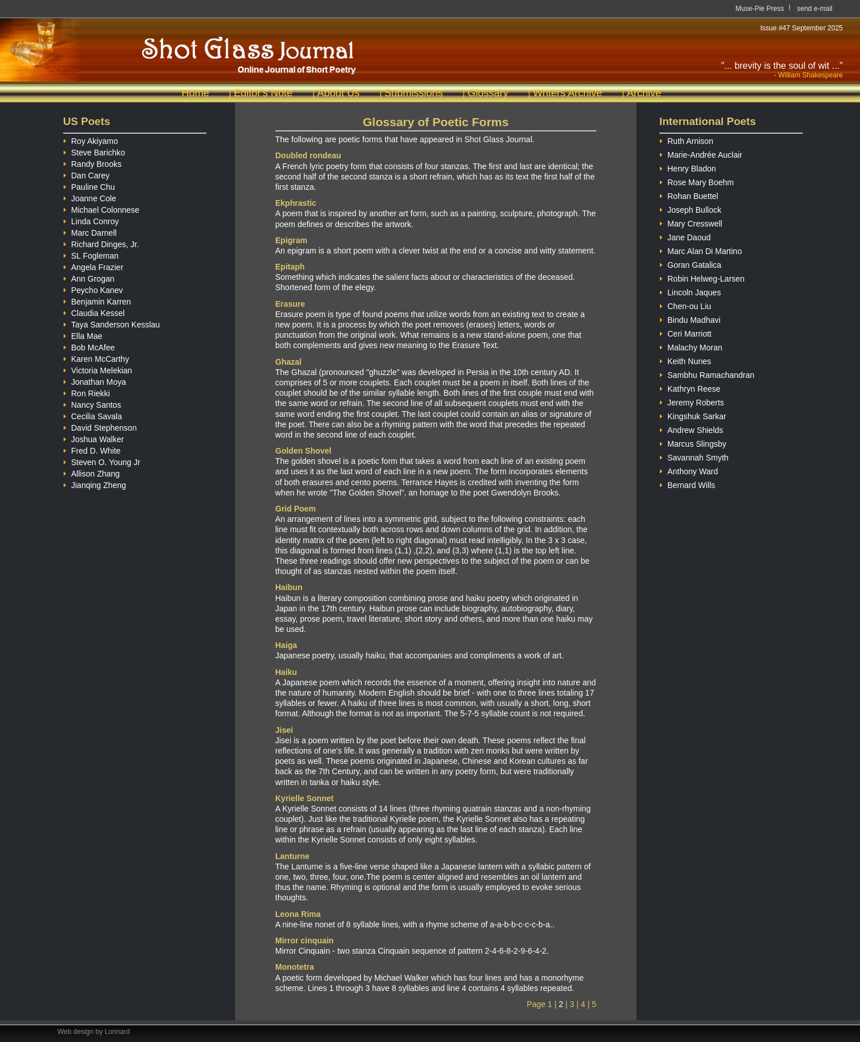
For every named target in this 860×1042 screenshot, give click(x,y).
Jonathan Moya (94, 380)
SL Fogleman (91, 254)
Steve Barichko (94, 151)
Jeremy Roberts (691, 401)
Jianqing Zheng (94, 483)
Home (195, 93)
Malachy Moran (690, 346)
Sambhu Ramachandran (707, 374)
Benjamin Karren (97, 300)
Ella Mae (82, 334)
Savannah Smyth (694, 456)
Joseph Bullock (690, 208)
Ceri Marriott (685, 332)
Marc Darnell (89, 231)
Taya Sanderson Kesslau (111, 323)
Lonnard (117, 1032)
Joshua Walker (93, 437)
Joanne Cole (89, 196)
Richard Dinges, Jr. (101, 242)
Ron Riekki (86, 391)
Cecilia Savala (92, 414)
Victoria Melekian (97, 368)
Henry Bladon (687, 167)
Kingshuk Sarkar (692, 415)
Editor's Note (263, 93)
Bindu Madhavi (690, 319)
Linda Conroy (91, 219)
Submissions (413, 93)
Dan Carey (86, 173)
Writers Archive (568, 93)
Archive (644, 93)
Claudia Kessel (93, 311)
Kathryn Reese (690, 387)
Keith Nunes (685, 360)
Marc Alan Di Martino (700, 250)
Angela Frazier (93, 265)
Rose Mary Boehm (696, 181)
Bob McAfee (89, 346)
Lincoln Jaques (690, 291)
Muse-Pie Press (760, 9)
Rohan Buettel (688, 195)
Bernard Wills (687, 484)
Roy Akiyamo (90, 139)
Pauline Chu (89, 185)
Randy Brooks (92, 162)
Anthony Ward (688, 470)
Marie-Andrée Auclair (700, 153)
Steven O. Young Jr (101, 460)
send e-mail (814, 9)
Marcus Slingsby (692, 442)
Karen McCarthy (96, 357)
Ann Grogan (89, 277)
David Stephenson (99, 426)
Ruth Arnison (686, 140)
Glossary (487, 93)
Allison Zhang (91, 472)
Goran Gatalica (690, 263)
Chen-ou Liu (685, 305)
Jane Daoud (685, 236)
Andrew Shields (691, 429)
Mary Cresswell (690, 222)
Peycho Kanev (93, 288)
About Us (338, 93)
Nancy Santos (92, 403)
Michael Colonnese (101, 208)
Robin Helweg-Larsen (702, 277)
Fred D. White (91, 449)
